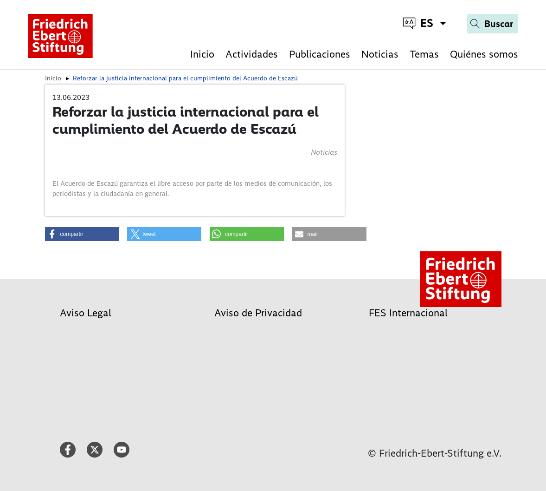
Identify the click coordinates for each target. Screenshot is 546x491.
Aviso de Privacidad (258, 313)
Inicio (202, 54)
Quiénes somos (484, 54)
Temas (424, 54)
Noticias (379, 54)
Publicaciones (319, 54)
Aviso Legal (85, 313)
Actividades (251, 54)
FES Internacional (408, 313)
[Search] (492, 23)
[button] (82, 234)
